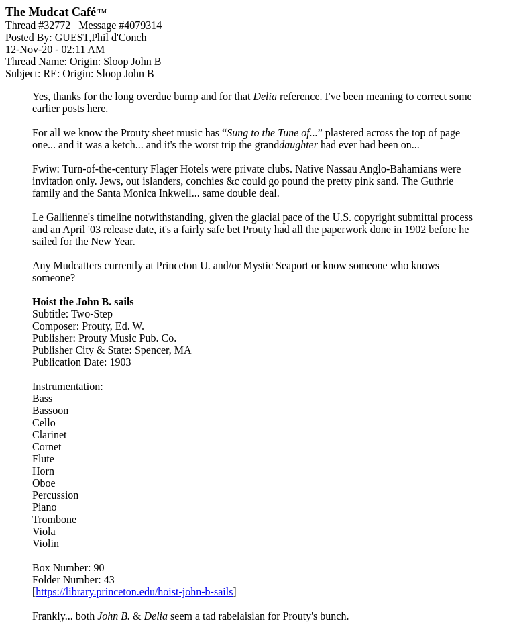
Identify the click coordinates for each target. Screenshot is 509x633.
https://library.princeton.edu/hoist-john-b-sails (134, 591)
